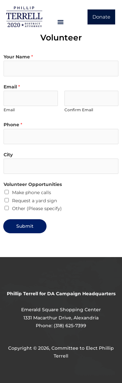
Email (12, 86)
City (8, 154)
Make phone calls (31, 192)
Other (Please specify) (37, 208)
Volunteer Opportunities (33, 184)
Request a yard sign (34, 200)
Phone (13, 124)
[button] (60, 22)
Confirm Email (78, 110)
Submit (25, 226)
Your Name (18, 56)
